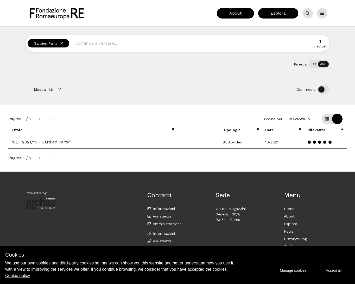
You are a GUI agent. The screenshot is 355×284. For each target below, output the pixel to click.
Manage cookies (293, 270)
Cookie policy (17, 275)
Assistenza (159, 216)
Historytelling (295, 239)
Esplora (278, 13)
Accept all (333, 270)
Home (289, 209)
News (289, 231)
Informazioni (161, 209)
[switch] (319, 64)
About (235, 13)
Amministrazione (164, 224)
